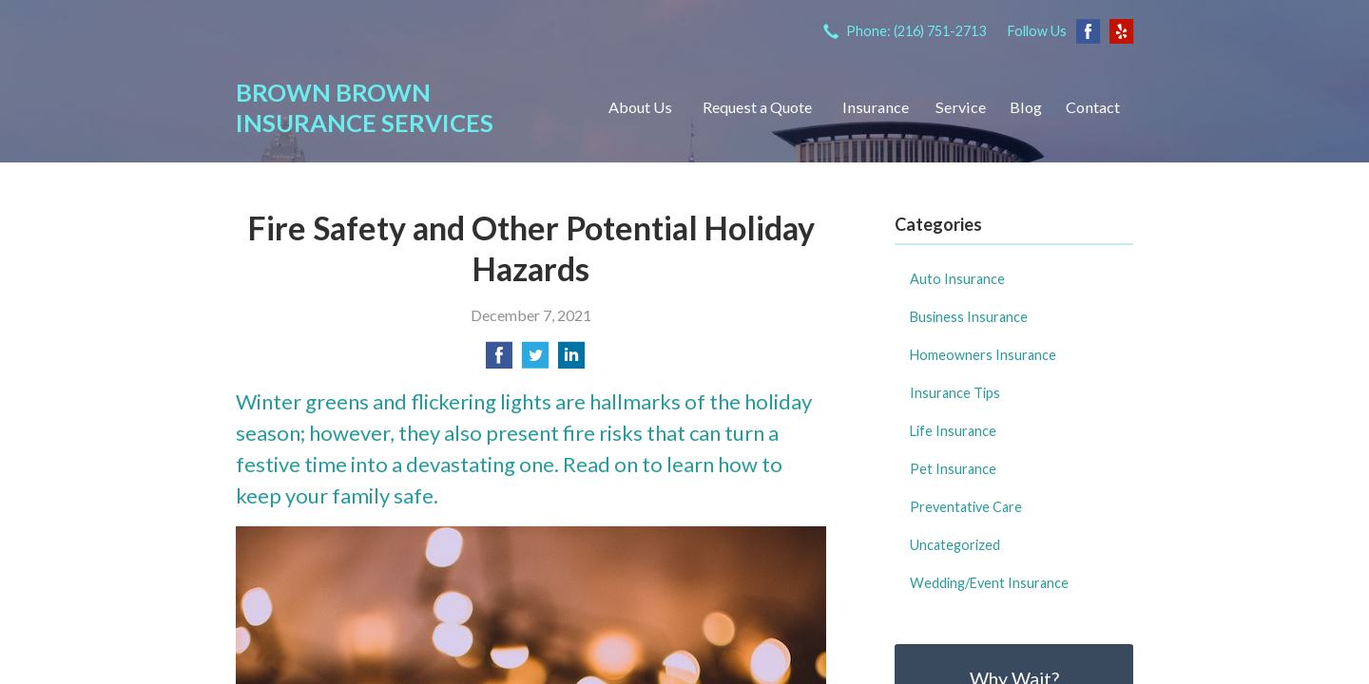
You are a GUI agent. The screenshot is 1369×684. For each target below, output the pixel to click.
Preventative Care (966, 507)
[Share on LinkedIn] (571, 361)
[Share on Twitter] (535, 361)
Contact (1093, 107)
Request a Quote (757, 107)
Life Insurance (953, 431)
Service (960, 107)
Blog (1026, 107)
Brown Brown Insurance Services (364, 107)
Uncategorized (955, 545)
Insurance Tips (955, 393)
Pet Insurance (953, 469)
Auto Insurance (957, 279)
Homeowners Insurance (983, 355)
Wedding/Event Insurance (989, 583)
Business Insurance (969, 317)
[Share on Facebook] (499, 361)
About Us (640, 107)
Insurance (875, 107)
